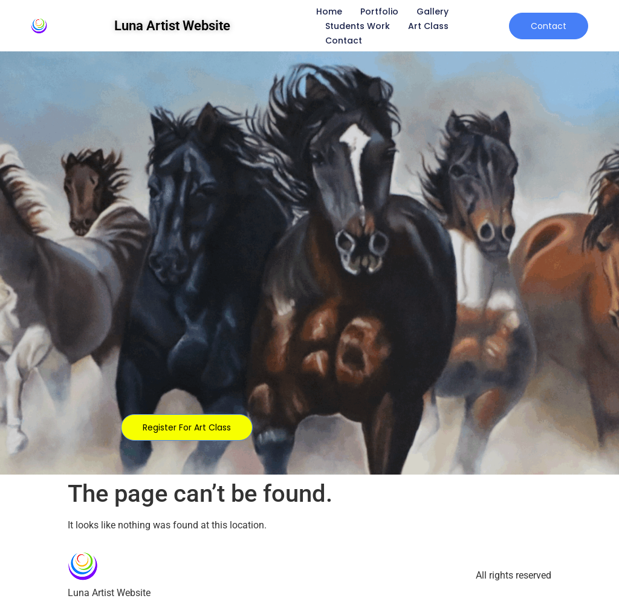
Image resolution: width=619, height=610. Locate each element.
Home (329, 11)
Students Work (357, 26)
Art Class (428, 26)
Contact (343, 40)
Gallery (432, 11)
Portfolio (379, 11)
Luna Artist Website (172, 25)
